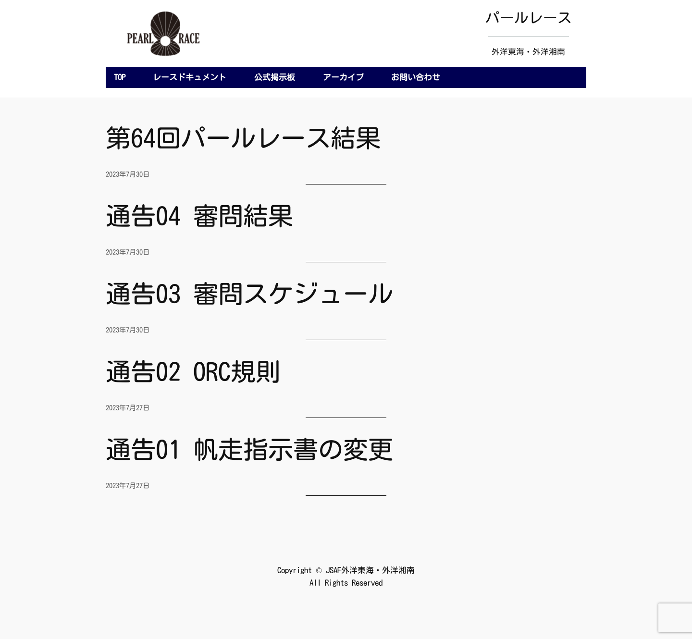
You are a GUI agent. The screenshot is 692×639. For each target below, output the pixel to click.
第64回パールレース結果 (243, 137)
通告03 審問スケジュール (249, 293)
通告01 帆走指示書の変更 (249, 449)
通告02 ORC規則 (193, 371)
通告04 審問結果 (199, 215)
